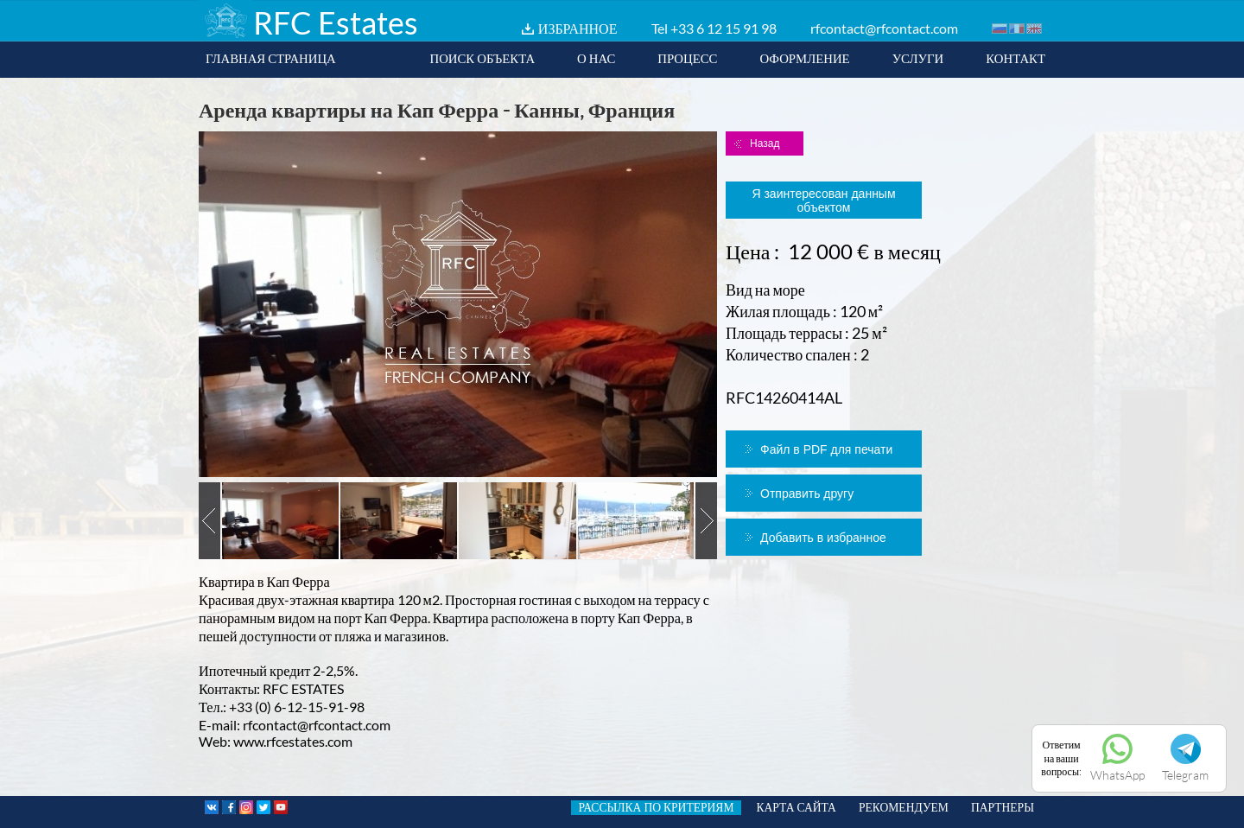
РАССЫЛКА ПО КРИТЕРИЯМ (655, 807)
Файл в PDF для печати (826, 449)
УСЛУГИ (918, 58)
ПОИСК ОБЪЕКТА (482, 58)
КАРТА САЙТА (796, 807)
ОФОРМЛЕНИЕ (804, 58)
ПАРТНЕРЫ (1002, 807)
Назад (764, 143)
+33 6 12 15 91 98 (723, 28)
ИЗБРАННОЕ (578, 28)
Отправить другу (807, 493)
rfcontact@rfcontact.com (884, 28)
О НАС (596, 58)
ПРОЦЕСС (687, 58)
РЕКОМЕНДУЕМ (904, 807)
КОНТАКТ (1015, 58)
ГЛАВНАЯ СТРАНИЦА (271, 58)
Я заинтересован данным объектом (823, 200)
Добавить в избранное (823, 538)
